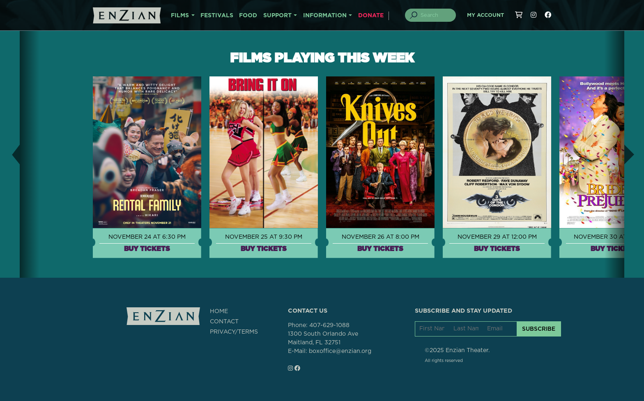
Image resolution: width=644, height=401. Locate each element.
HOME (219, 311)
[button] (10, 154)
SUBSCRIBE (538, 328)
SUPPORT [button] (277, 15)
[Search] (435, 15)
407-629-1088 (329, 325)
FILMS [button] (180, 15)
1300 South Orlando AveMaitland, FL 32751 (323, 338)
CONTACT (224, 322)
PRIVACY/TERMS (234, 332)
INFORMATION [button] (325, 15)
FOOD (248, 15)
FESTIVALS (216, 15)
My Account (485, 15)
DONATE (371, 15)
